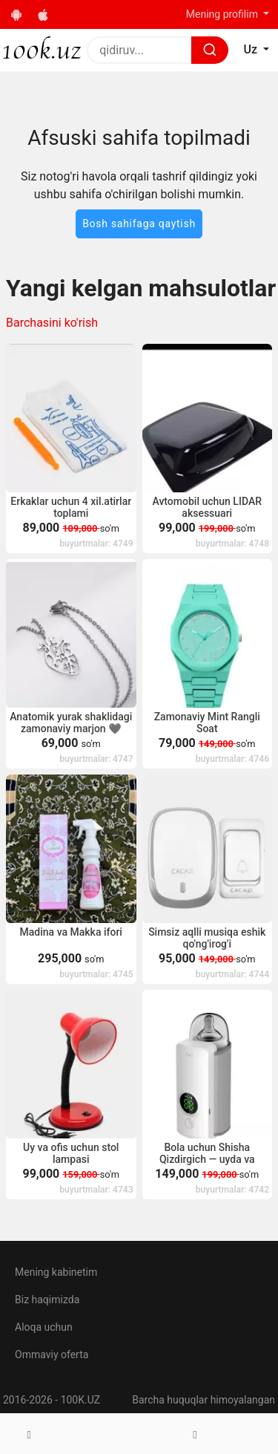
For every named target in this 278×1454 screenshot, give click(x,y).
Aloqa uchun (44, 1327)
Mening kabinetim (56, 1272)
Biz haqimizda (47, 1299)
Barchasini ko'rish (52, 323)
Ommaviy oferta (51, 1354)
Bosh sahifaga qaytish (139, 223)
